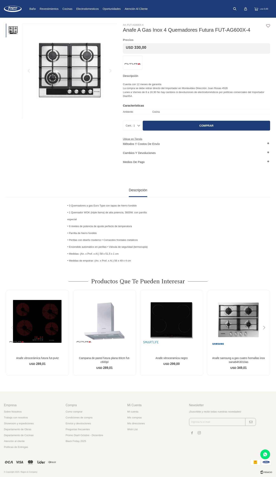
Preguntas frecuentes (78, 429)
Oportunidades (124, 8)
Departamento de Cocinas (19, 435)
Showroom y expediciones (19, 423)
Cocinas (80, 8)
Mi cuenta (132, 411)
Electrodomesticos (100, 8)
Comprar (206, 125)
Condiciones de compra (79, 417)
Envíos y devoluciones (78, 423)
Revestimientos (61, 8)
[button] (265, 335)
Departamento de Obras (17, 429)
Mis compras (134, 417)
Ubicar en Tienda (132, 138)
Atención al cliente (148, 8)
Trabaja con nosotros (16, 417)
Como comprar (74, 411)
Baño (45, 8)
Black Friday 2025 (76, 441)
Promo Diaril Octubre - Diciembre (84, 435)
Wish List (132, 429)
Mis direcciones (136, 423)
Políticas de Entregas (16, 447)
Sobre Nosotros (13, 411)
